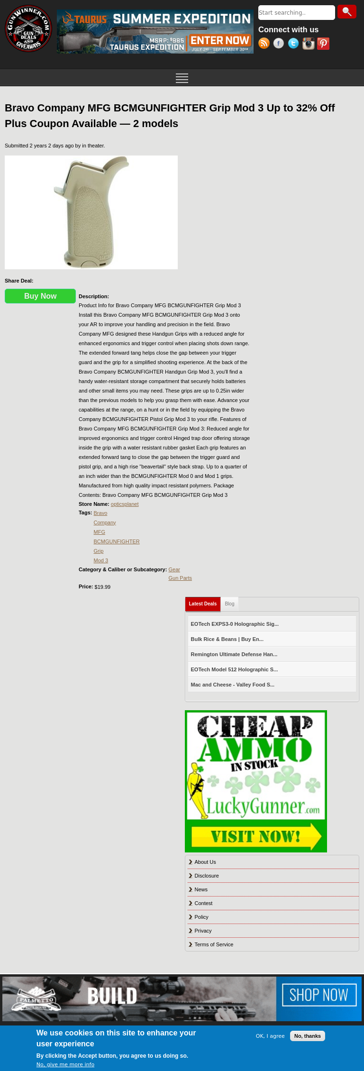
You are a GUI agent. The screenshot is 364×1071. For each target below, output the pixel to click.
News (201, 889)
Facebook (280, 44)
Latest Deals (205, 601)
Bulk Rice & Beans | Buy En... (227, 639)
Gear (174, 569)
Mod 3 (101, 560)
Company (105, 522)
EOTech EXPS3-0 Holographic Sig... (235, 624)
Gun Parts (180, 578)
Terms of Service (214, 944)
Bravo (101, 513)
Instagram (309, 44)
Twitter (295, 44)
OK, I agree (270, 1036)
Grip (99, 551)
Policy (202, 917)
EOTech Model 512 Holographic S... (234, 669)
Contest (204, 903)
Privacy (203, 931)
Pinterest (324, 44)
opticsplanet (125, 504)
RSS (265, 44)
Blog (229, 603)
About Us (205, 862)
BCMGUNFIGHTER (117, 541)
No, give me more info (65, 1065)
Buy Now (40, 296)
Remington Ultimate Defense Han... (234, 654)
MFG (99, 532)
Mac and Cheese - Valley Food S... (233, 684)
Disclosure (207, 876)
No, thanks (307, 1036)
